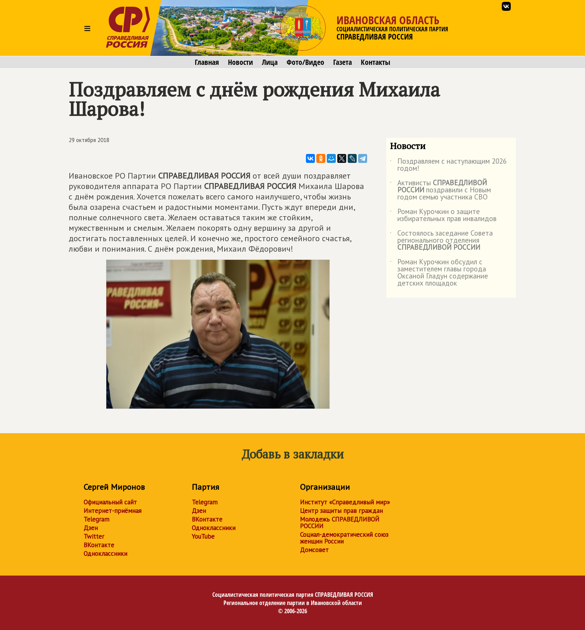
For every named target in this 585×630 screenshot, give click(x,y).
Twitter (94, 536)
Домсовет (314, 549)
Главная (207, 62)
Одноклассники (105, 553)
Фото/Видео (305, 62)
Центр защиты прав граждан (341, 510)
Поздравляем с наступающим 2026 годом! (448, 165)
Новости (240, 62)
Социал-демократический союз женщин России (344, 538)
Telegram (96, 519)
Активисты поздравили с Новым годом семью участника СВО (440, 190)
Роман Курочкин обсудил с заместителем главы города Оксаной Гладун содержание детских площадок (439, 272)
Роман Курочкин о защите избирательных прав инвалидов (443, 215)
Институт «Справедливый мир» (345, 502)
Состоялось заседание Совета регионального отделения (441, 241)
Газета (342, 62)
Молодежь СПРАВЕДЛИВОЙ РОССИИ (339, 522)
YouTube (203, 536)
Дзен (91, 528)
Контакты (375, 62)
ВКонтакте (99, 545)
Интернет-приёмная (112, 510)
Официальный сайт (110, 502)
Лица (270, 62)
